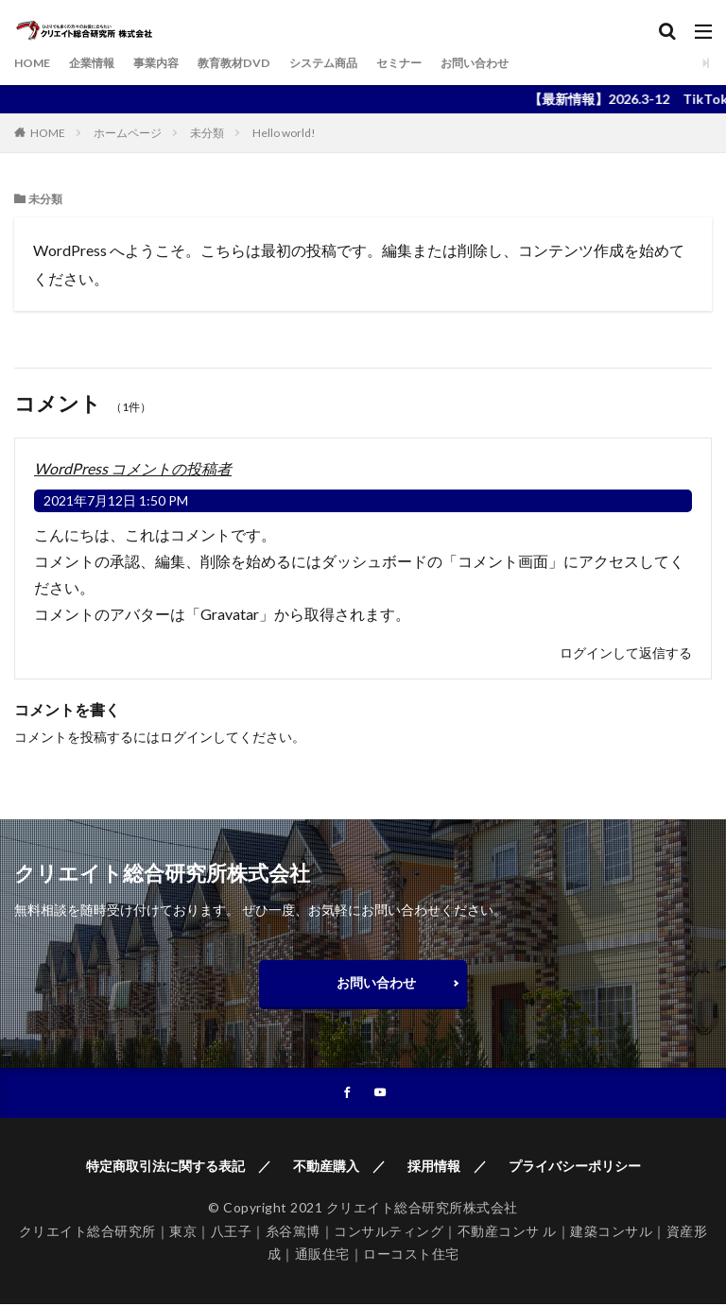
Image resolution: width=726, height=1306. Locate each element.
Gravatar (229, 614)
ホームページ (128, 133)
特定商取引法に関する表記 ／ (178, 1168)
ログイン (186, 737)
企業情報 (101, 63)
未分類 (207, 133)
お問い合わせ (530, 63)
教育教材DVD (260, 63)
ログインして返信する (626, 652)
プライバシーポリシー (575, 1168)
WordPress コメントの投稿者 (133, 468)
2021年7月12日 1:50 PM (115, 500)
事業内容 (173, 63)
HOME (35, 63)
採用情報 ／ (447, 1168)
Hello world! (284, 133)
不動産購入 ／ (339, 1168)
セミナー (445, 63)
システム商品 (360, 63)
